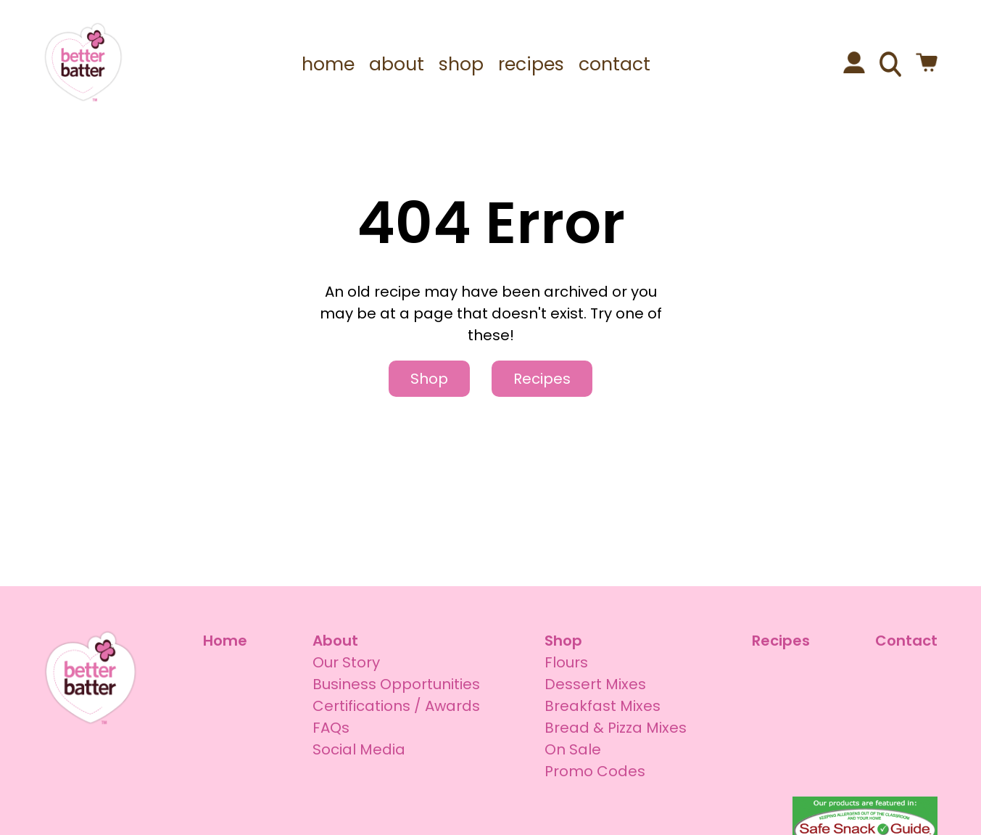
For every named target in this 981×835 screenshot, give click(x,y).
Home (225, 640)
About (335, 640)
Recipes (542, 379)
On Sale (573, 749)
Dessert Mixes (595, 684)
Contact (906, 640)
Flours (566, 662)
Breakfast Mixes (603, 706)
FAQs (330, 727)
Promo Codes (595, 771)
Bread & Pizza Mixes (616, 727)
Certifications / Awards (396, 706)
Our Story (346, 662)
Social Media (358, 749)
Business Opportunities (396, 684)
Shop (429, 379)
